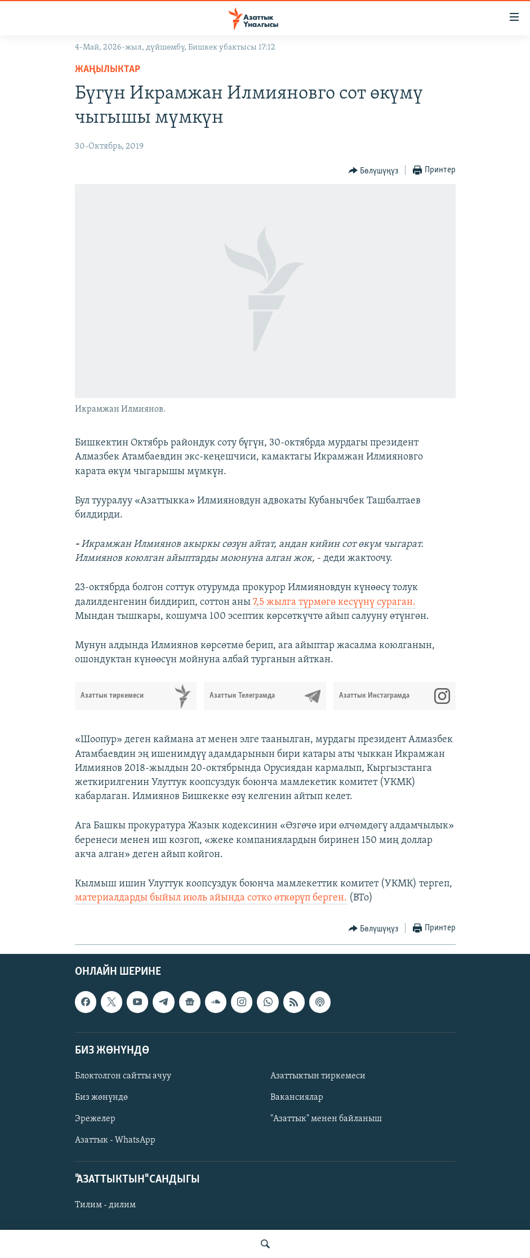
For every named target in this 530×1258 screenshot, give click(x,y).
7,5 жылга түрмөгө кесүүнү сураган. (334, 602)
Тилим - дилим (105, 1205)
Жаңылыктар (107, 69)
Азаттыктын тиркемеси (318, 1076)
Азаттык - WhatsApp (115, 1140)
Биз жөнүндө (101, 1097)
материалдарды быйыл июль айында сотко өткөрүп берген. (211, 898)
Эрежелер (95, 1118)
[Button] (374, 170)
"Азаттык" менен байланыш (326, 1118)
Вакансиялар (296, 1097)
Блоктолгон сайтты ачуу (123, 1076)
